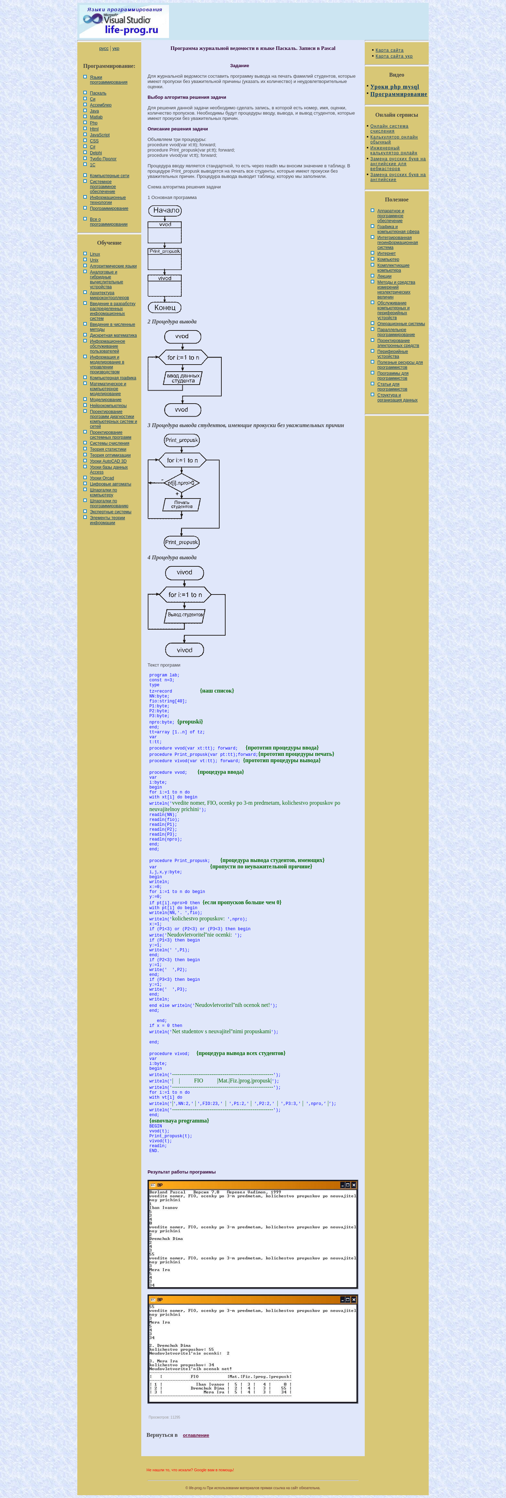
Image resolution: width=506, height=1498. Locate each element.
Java (94, 111)
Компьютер (388, 259)
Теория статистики (108, 449)
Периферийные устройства (392, 354)
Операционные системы (401, 323)
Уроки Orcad (102, 478)
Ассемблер (100, 105)
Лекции (384, 276)
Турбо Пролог (103, 158)
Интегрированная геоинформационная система (397, 242)
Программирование (109, 208)
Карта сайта (390, 50)
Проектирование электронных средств (398, 343)
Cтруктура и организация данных (397, 398)
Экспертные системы (110, 511)
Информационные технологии (108, 200)
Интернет (386, 253)
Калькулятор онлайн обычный (394, 139)
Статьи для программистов (392, 387)
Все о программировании (109, 222)
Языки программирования (109, 80)
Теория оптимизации (110, 455)
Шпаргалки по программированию (109, 503)
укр (115, 48)
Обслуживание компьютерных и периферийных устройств (393, 310)
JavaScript (100, 135)
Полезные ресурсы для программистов (400, 365)
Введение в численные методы (112, 327)
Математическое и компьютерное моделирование (108, 388)
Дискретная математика (113, 335)
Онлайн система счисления (389, 129)
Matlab (96, 117)
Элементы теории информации (107, 520)
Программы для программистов (393, 376)
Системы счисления (109, 443)
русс (103, 48)
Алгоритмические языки (113, 266)
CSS (94, 141)
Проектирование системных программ (110, 435)
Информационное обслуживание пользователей (107, 346)
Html (94, 129)
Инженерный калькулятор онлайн (393, 150)
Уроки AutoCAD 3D (108, 461)
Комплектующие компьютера (393, 268)
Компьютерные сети (109, 175)
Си (92, 99)
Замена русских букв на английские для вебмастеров (398, 163)
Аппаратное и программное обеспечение (390, 215)
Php (93, 123)
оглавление (196, 1435)
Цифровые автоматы (110, 484)
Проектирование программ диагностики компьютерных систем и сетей (113, 419)
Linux (95, 254)
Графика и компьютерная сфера (398, 229)
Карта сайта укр (394, 56)
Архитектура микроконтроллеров (109, 295)
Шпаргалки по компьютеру (103, 492)
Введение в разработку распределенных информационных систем (113, 311)
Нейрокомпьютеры (108, 405)
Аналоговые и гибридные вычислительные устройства (106, 279)
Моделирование (106, 399)
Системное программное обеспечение (103, 186)
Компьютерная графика (113, 377)
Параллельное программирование (396, 332)
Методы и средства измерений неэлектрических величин (396, 290)
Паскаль (98, 93)
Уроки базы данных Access (109, 470)
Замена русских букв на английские (398, 177)
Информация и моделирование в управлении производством (107, 364)
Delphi (96, 152)
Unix (94, 260)
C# (92, 146)
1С (92, 164)
